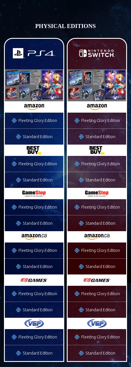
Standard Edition (38, 136)
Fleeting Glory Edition (37, 120)
